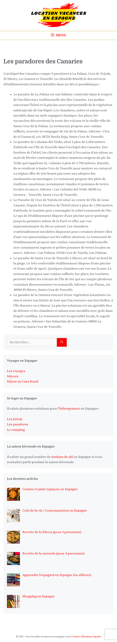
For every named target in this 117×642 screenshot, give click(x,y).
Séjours (12, 376)
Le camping (16, 430)
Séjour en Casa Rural (22, 382)
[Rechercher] (62, 342)
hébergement (69, 409)
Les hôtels (15, 419)
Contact (76, 636)
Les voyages (16, 371)
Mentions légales (91, 636)
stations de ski (62, 457)
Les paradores (17, 424)
